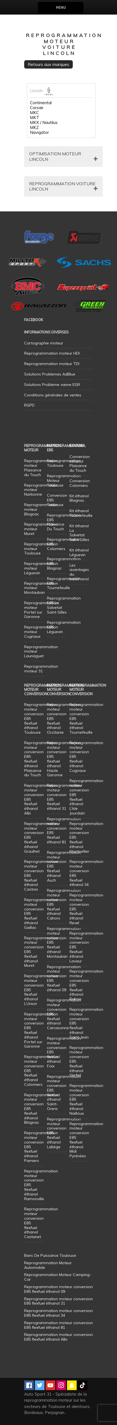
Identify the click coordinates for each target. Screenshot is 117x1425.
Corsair (36, 107)
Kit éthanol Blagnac (79, 498)
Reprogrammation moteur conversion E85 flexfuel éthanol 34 (86, 873)
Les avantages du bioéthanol (79, 572)
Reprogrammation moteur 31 (41, 668)
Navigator (39, 132)
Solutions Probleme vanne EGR (52, 384)
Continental (41, 102)
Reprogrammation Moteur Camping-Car (57, 1277)
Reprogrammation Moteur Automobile (48, 1265)
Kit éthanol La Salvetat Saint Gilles (79, 532)
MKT (34, 117)
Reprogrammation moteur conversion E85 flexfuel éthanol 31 (64, 797)
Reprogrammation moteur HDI (52, 353)
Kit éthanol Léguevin (79, 552)
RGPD (29, 405)
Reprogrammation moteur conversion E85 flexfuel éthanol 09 (64, 978)
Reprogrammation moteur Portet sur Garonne (41, 609)
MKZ (34, 127)
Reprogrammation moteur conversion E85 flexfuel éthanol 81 (64, 830)
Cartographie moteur (43, 343)
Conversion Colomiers (79, 483)
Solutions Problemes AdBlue (49, 374)
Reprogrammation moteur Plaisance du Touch (41, 467)
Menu (61, 7)
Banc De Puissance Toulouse (50, 1255)
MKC (34, 112)
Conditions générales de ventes (52, 395)
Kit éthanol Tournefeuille (81, 513)
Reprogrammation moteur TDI (51, 363)
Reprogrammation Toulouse (64, 463)
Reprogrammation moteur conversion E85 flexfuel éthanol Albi (58, 1337)
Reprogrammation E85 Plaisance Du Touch (64, 522)
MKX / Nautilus (44, 122)
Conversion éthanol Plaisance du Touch (79, 463)
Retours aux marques (48, 64)
